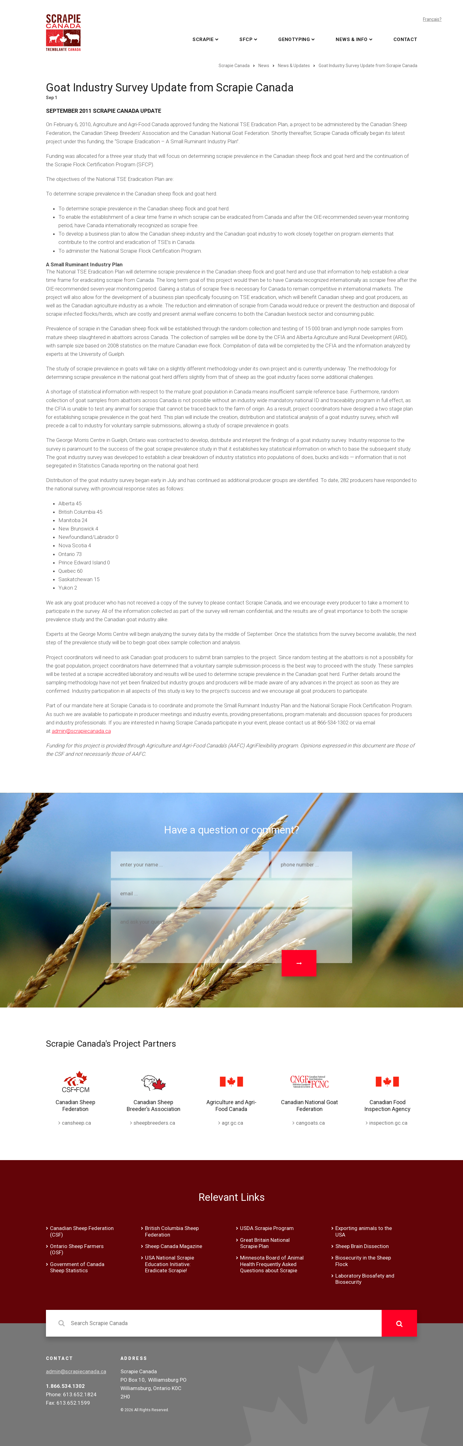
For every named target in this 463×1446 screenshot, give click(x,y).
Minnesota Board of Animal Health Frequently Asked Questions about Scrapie (272, 1264)
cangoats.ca (310, 1123)
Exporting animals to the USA (363, 1231)
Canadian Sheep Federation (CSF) (82, 1231)
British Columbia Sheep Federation (172, 1231)
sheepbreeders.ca (154, 1123)
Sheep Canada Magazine (173, 1246)
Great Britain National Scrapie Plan (265, 1243)
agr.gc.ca (232, 1123)
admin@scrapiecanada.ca (81, 731)
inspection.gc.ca (388, 1123)
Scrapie (203, 39)
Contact (405, 39)
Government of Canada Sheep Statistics (77, 1267)
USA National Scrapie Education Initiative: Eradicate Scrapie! (169, 1264)
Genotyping (294, 39)
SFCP (245, 39)
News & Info (351, 39)
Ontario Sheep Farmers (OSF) (77, 1249)
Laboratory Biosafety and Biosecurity (364, 1279)
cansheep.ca (76, 1123)
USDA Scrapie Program (267, 1228)
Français (431, 19)
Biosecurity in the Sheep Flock (363, 1261)
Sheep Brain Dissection (362, 1246)
